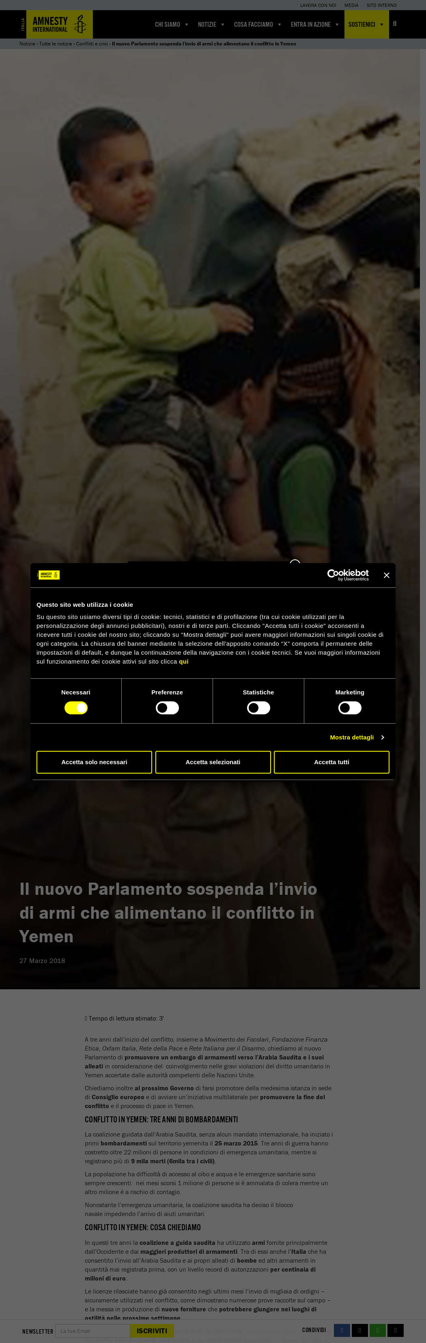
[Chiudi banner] (386, 575)
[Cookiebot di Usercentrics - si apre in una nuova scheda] (333, 575)
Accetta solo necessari (94, 762)
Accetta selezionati (212, 762)
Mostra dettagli (352, 737)
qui (184, 661)
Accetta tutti (331, 762)
